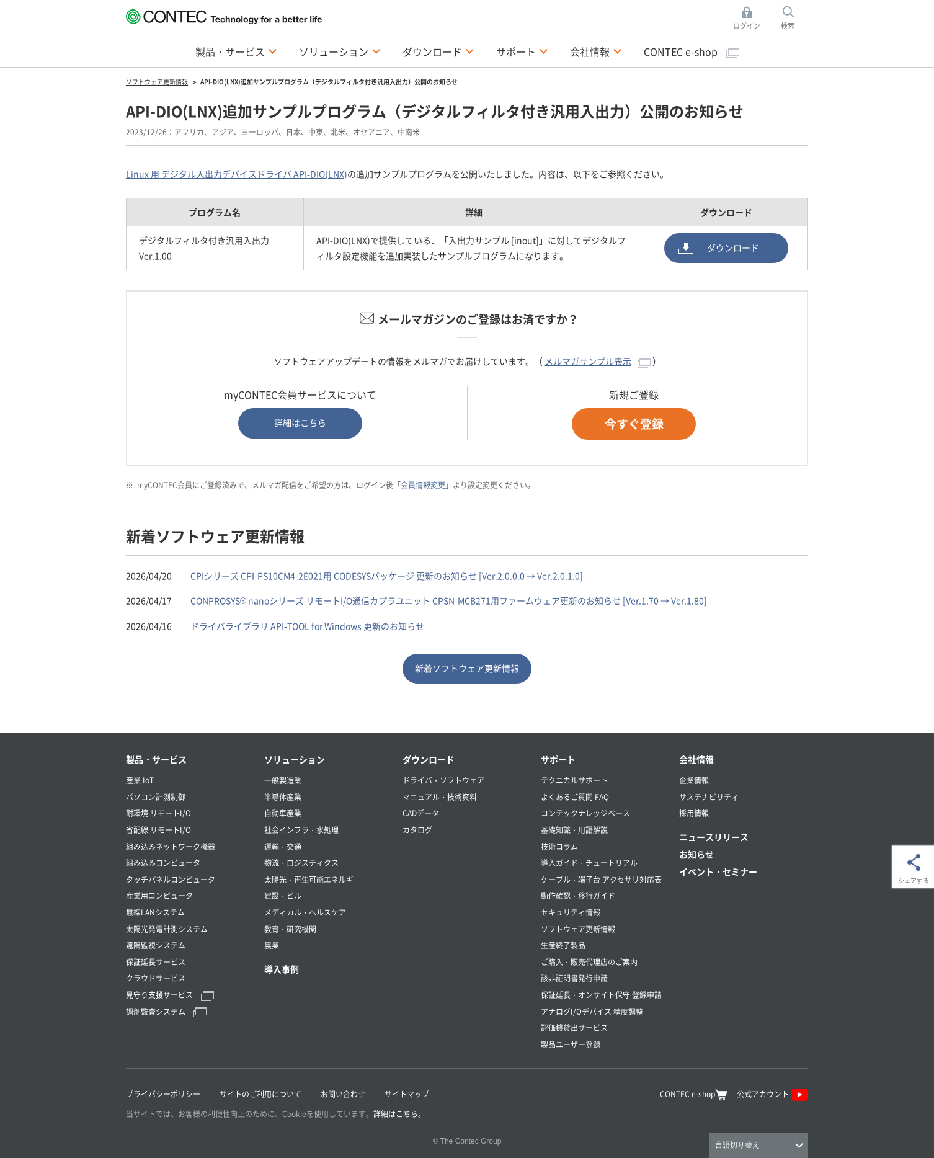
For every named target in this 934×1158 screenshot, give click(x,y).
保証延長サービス (155, 961)
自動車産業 (282, 813)
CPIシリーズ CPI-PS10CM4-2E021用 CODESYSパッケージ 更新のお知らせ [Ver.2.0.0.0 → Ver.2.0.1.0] (386, 575)
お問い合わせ (343, 1094)
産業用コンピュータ (159, 895)
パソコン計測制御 (155, 796)
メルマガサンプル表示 (598, 361)
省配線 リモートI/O (158, 829)
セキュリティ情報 (570, 912)
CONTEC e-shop (691, 51)
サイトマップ (407, 1094)
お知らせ (696, 854)
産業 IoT (140, 780)
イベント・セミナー (718, 871)
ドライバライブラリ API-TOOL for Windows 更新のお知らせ (307, 626)
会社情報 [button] (596, 51)
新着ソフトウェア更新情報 (467, 668)
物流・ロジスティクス (301, 862)
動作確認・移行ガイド (578, 895)
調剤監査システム (166, 1011)
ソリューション (294, 759)
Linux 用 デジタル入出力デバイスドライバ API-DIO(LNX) (236, 173)
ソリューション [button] (340, 51)
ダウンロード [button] (438, 51)
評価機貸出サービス (574, 1027)
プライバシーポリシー (163, 1094)
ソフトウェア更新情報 (578, 929)
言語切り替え (737, 1145)
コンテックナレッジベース (585, 813)
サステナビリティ (709, 796)
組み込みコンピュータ (163, 862)
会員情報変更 (423, 484)
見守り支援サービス (170, 994)
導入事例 (281, 969)
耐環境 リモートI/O (158, 813)
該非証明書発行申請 (574, 978)
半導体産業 (282, 796)
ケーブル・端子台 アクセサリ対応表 (601, 879)
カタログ (417, 829)
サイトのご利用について (260, 1094)
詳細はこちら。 (399, 1113)
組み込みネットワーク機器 (170, 846)
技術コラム (559, 846)
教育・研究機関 (290, 929)
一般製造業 (282, 780)
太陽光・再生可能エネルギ (309, 879)
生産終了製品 (563, 945)
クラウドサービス (155, 978)
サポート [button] (522, 51)
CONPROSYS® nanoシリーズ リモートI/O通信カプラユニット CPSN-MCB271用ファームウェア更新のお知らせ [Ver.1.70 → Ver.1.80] (448, 600)
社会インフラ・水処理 (301, 829)
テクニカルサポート (574, 780)
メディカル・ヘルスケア (305, 912)
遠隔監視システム (155, 945)
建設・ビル (282, 895)
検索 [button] (794, 18)
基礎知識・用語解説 (574, 829)
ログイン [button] (750, 18)
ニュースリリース (714, 837)
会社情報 (696, 759)
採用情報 (694, 813)
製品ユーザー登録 (570, 1044)
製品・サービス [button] (236, 51)
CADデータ (421, 813)
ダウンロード (733, 247)
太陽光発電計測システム (167, 929)
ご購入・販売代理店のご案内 (589, 961)
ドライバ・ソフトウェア (443, 780)
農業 (271, 945)
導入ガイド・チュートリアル (589, 862)
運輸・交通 (282, 846)
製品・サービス (156, 759)
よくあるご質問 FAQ (575, 796)
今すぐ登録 (634, 423)
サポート (558, 759)
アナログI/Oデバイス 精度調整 (592, 1011)
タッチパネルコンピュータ (170, 879)
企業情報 (694, 780)
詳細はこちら (300, 422)
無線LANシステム (155, 912)
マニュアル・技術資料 (440, 796)
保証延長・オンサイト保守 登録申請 (601, 994)
